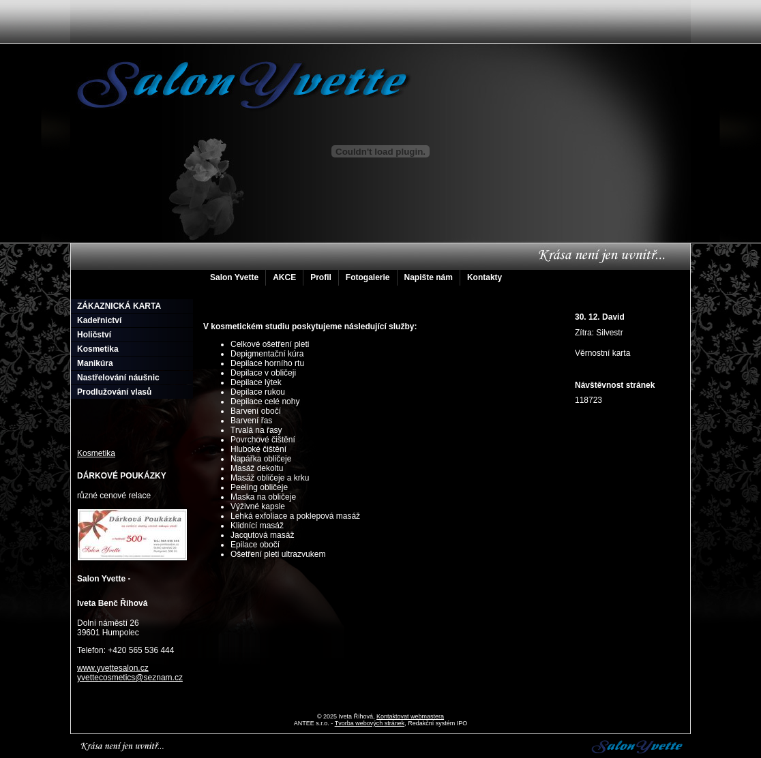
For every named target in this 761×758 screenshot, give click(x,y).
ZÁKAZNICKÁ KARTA (119, 306)
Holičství (94, 334)
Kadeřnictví (99, 320)
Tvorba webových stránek (370, 723)
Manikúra (95, 363)
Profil (320, 277)
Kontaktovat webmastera (410, 716)
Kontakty (484, 277)
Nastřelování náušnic (118, 377)
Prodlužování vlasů (114, 392)
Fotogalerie (368, 277)
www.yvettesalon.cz (113, 668)
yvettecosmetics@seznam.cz (130, 677)
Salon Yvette (234, 277)
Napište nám (428, 277)
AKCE (284, 277)
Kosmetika (98, 349)
